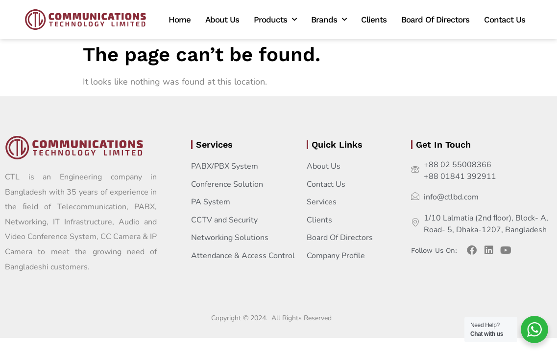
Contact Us (504, 19)
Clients (374, 19)
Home (180, 19)
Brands (328, 19)
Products (275, 19)
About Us (222, 19)
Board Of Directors (435, 19)
